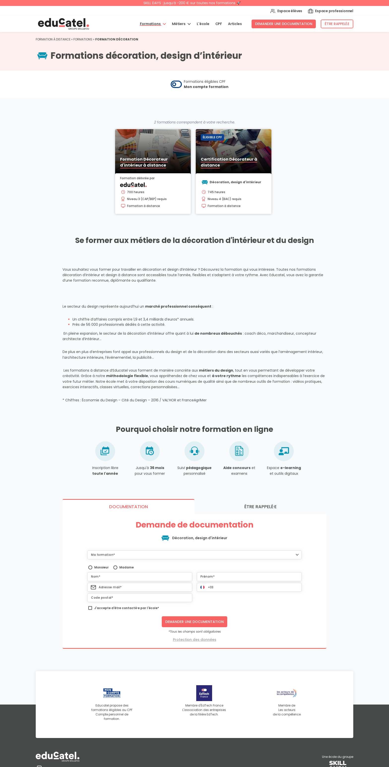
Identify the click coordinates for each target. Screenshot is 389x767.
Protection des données (194, 729)
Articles (235, 23)
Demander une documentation (283, 23)
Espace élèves (286, 11)
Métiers (179, 23)
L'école (203, 23)
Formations (151, 23)
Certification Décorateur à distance (229, 162)
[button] (194, 645)
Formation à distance (53, 39)
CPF (218, 23)
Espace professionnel (330, 11)
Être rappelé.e (337, 23)
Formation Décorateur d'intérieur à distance (144, 162)
